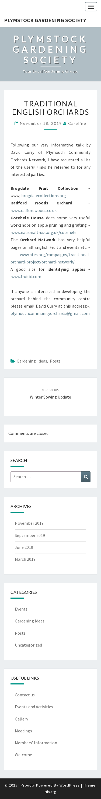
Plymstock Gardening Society (45, 20)
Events (21, 609)
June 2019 (24, 547)
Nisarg (51, 791)
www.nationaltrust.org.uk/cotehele (43, 232)
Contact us (25, 694)
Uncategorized (28, 645)
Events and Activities (34, 706)
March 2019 (25, 559)
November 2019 (29, 523)
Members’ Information (36, 742)
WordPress (70, 785)
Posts (55, 361)
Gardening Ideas (32, 361)
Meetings (23, 730)
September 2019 (30, 535)
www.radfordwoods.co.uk (34, 210)
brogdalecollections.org (43, 195)
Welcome (23, 754)
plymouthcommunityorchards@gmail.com (50, 313)
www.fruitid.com (26, 276)
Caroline (77, 123)
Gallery (21, 719)
